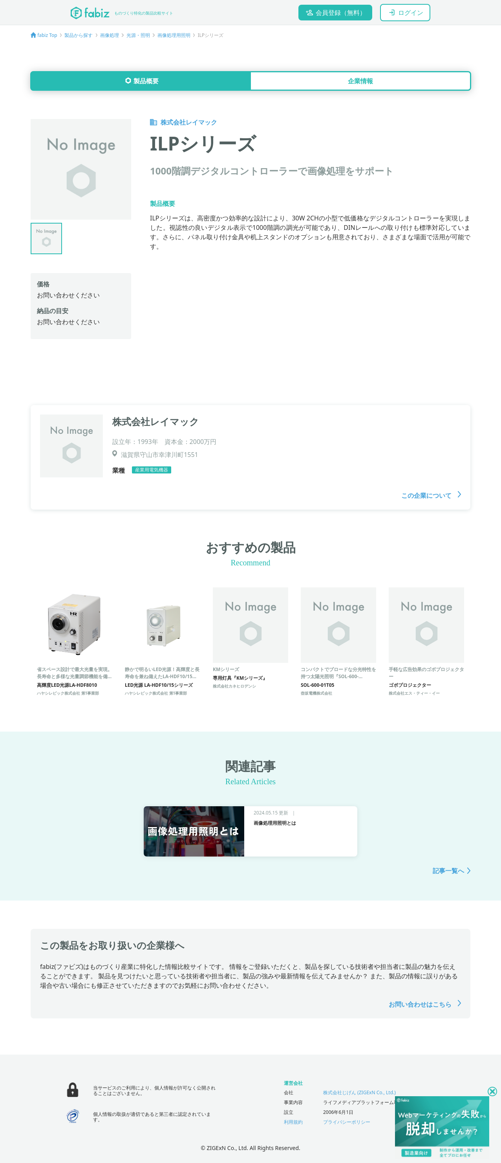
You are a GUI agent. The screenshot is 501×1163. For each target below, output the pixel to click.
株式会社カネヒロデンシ (234, 686)
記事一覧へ (448, 870)
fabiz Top (47, 35)
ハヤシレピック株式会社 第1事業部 (68, 693)
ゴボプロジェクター (410, 685)
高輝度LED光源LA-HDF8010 (67, 685)
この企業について (431, 495)
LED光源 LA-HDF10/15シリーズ (159, 685)
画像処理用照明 (173, 35)
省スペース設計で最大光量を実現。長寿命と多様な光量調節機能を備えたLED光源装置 (74, 676)
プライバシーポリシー (346, 1122)
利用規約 (293, 1122)
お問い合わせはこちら (425, 1004)
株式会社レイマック (183, 122)
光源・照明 (138, 35)
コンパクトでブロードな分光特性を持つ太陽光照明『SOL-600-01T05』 (338, 676)
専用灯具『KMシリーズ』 (240, 678)
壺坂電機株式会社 (316, 693)
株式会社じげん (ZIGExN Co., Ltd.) (359, 1092)
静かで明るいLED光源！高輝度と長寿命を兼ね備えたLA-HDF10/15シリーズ (162, 676)
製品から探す (78, 35)
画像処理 (109, 35)
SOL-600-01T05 (317, 685)
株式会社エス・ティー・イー (414, 693)
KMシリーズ (226, 669)
